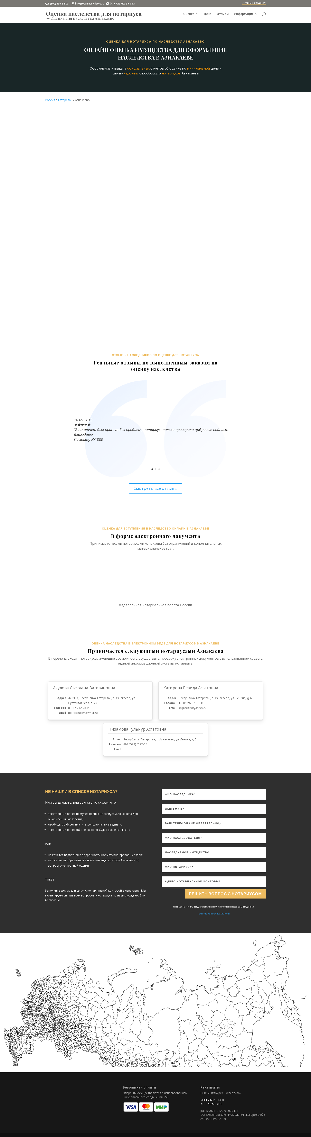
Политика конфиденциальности (214, 913)
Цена (207, 14)
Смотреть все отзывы (155, 488)
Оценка (189, 14)
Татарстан (65, 100)
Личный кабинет (254, 3)
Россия (50, 100)
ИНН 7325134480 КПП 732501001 (212, 1102)
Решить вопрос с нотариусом (224, 894)
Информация (244, 14)
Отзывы (223, 14)
